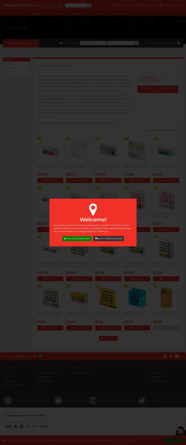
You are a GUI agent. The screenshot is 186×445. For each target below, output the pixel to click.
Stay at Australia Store (77, 238)
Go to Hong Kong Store (108, 238)
